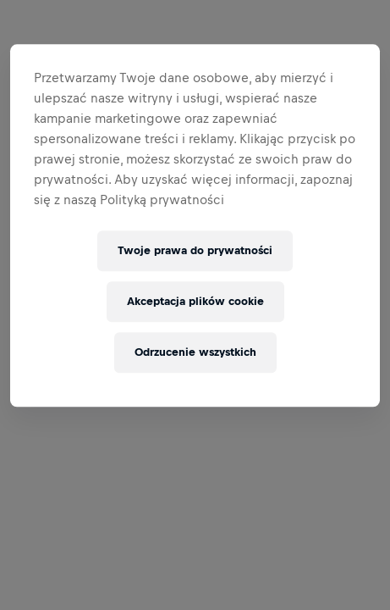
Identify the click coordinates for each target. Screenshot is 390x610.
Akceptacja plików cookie (195, 302)
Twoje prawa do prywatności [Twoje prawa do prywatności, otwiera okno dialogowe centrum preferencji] (195, 251)
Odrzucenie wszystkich (195, 353)
